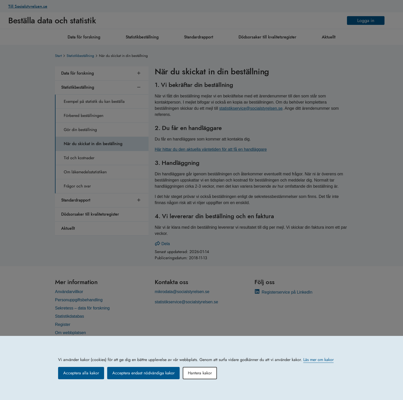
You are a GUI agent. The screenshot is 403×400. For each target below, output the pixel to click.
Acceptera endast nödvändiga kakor (143, 373)
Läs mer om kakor (318, 360)
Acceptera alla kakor (81, 373)
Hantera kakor (200, 373)
